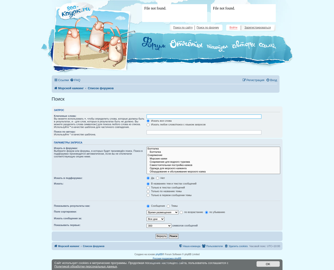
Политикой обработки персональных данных (86, 266)
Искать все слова (159, 120)
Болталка (213, 148)
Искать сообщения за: (68, 218)
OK (268, 264)
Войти (234, 27)
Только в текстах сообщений (166, 187)
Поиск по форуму (208, 27)
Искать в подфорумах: (68, 178)
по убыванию (215, 212)
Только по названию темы (164, 191)
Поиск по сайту (183, 27)
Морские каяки (213, 158)
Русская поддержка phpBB (167, 258)
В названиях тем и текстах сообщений (171, 183)
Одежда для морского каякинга (213, 168)
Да (150, 178)
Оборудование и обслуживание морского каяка (213, 171)
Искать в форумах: (66, 148)
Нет (160, 178)
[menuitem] (75, 80)
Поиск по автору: (65, 131)
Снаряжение (213, 155)
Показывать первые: (67, 225)
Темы (172, 205)
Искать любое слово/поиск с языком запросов (176, 124)
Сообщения (156, 205)
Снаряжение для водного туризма (213, 162)
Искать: (59, 183)
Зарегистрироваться (257, 27)
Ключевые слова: (65, 115)
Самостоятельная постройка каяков (213, 165)
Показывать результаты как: (72, 205)
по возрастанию (191, 212)
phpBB (159, 254)
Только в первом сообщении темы (169, 195)
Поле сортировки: (65, 211)
